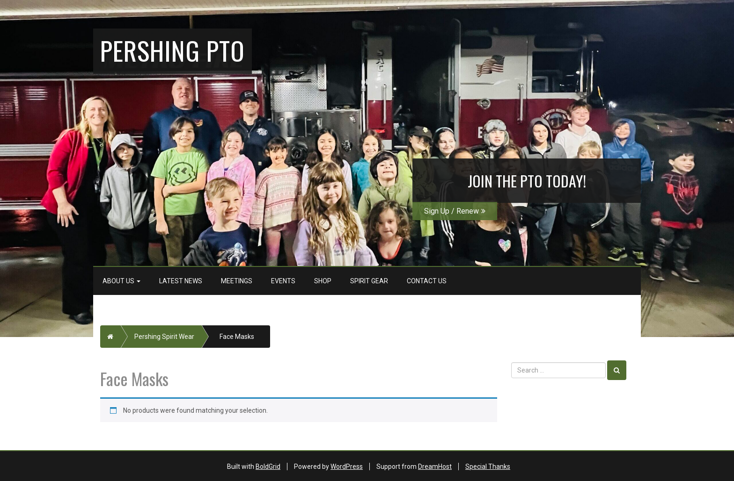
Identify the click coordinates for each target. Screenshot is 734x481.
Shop (322, 281)
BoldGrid (268, 466)
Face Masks (237, 336)
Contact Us (427, 281)
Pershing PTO (172, 50)
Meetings (236, 281)
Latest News (180, 281)
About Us (121, 281)
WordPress (346, 466)
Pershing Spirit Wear (164, 336)
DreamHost (435, 466)
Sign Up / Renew (454, 211)
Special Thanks (487, 466)
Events (283, 281)
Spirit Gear (369, 281)
